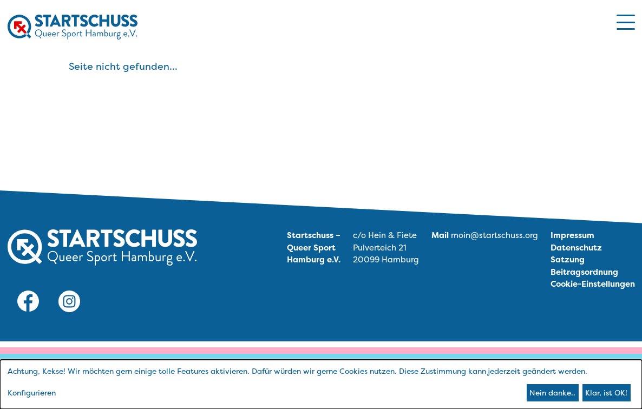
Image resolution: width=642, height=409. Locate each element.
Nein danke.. (552, 392)
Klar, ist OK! (606, 392)
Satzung (568, 259)
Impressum (572, 235)
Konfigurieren (32, 392)
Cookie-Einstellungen (593, 283)
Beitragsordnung (584, 272)
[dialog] (321, 384)
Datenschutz (576, 247)
